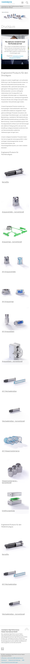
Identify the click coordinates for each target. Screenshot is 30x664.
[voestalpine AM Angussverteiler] (15, 261)
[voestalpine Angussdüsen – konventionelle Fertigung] (15, 291)
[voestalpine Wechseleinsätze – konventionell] (15, 410)
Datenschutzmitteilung (14, 660)
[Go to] (2, 649)
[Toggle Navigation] (22, 3)
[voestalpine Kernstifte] (15, 171)
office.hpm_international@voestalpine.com (12, 658)
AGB (23, 660)
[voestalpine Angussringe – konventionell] (15, 231)
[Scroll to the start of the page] (26, 629)
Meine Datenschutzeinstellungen (9, 662)
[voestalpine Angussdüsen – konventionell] (15, 351)
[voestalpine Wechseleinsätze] (15, 321)
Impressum (4, 660)
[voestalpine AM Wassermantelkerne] (15, 440)
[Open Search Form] (27, 1)
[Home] (8, 2)
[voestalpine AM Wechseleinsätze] (15, 380)
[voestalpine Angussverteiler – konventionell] (15, 201)
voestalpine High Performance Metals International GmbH (12, 7)
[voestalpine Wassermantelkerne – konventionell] (15, 470)
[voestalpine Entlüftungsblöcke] (15, 500)
